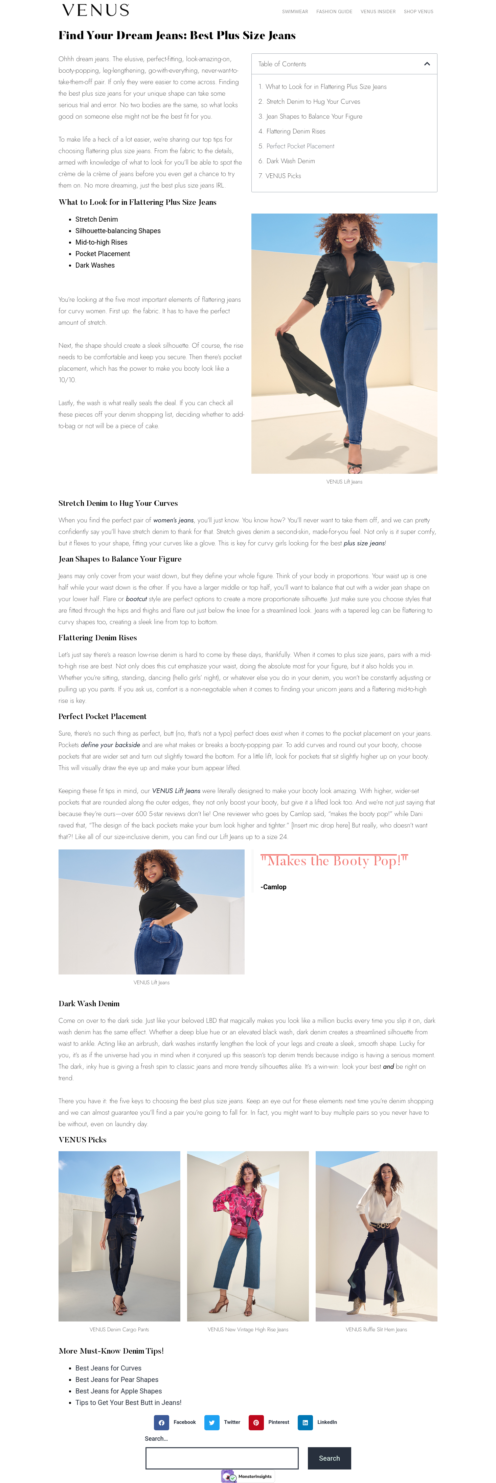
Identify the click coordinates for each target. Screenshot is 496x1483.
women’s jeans (173, 520)
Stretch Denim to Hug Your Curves (313, 101)
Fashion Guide (334, 12)
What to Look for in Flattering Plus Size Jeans (326, 87)
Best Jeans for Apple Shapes (118, 1391)
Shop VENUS (418, 12)
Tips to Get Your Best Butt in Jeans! (128, 1403)
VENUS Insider (378, 12)
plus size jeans (364, 543)
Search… (156, 1438)
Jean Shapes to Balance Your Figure (314, 116)
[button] (427, 63)
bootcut (136, 599)
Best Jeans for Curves (108, 1368)
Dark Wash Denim (291, 161)
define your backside (110, 745)
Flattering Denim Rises (296, 131)
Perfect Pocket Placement (300, 146)
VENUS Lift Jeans (176, 791)
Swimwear (295, 12)
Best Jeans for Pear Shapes (116, 1380)
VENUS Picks (283, 176)
